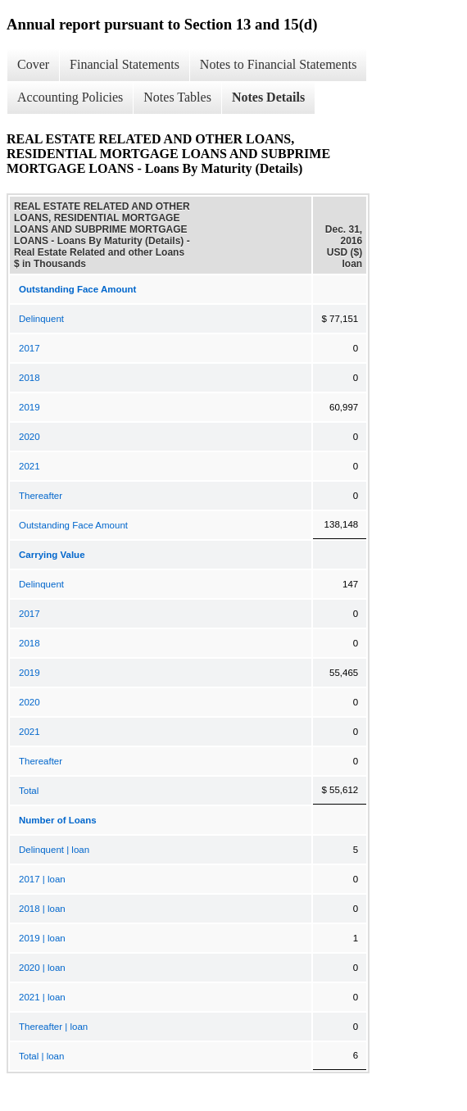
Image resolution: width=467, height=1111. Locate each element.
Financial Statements (124, 64)
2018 (29, 378)
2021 (29, 466)
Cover (33, 64)
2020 (29, 437)
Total (29, 791)
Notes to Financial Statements (278, 64)
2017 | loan (42, 879)
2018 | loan (42, 909)
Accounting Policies (70, 97)
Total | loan (41, 1056)
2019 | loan (42, 938)
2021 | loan (42, 997)
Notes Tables (177, 97)
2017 (29, 348)
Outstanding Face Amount (73, 525)
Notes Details (268, 97)
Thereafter (40, 496)
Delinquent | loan (54, 850)
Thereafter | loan (53, 1027)
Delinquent (41, 319)
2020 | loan (42, 968)
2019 (29, 407)
